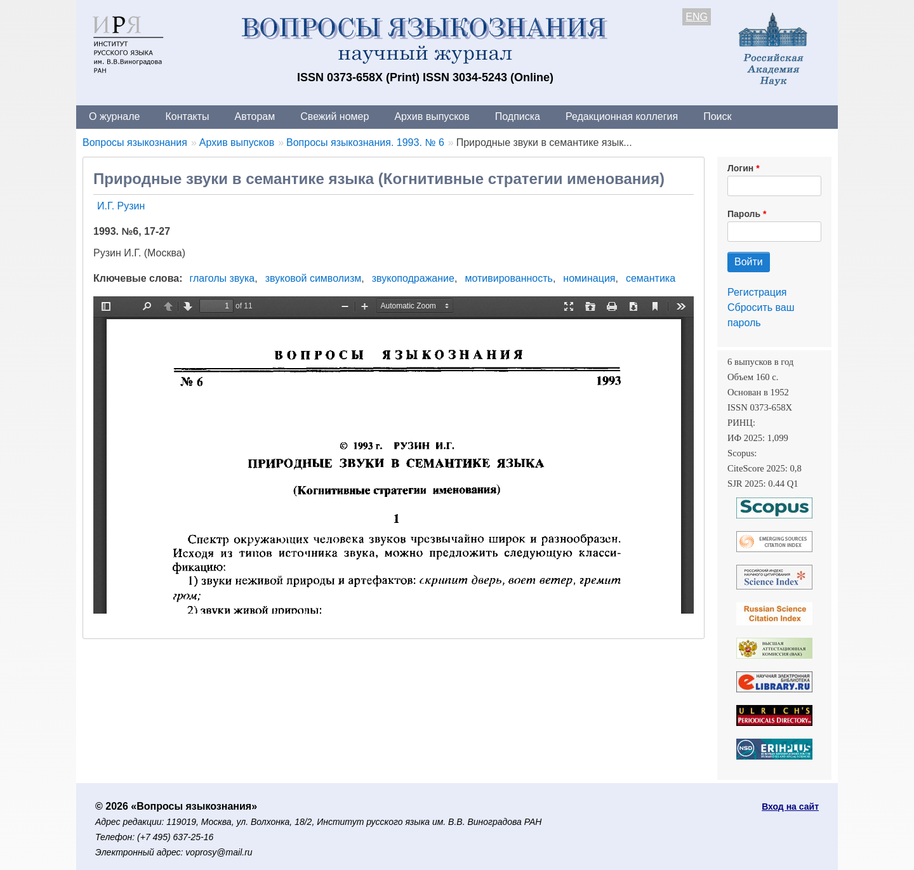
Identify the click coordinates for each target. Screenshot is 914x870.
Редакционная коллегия (622, 116)
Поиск (717, 116)
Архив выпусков (431, 116)
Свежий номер (334, 116)
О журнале (114, 116)
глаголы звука (222, 278)
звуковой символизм (313, 278)
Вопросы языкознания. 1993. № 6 (365, 142)
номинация (589, 278)
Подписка (517, 116)
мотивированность (509, 278)
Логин (740, 168)
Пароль (743, 214)
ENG (697, 16)
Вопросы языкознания (135, 142)
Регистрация (757, 292)
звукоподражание (413, 278)
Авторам (255, 116)
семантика (650, 278)
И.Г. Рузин (121, 206)
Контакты (187, 116)
